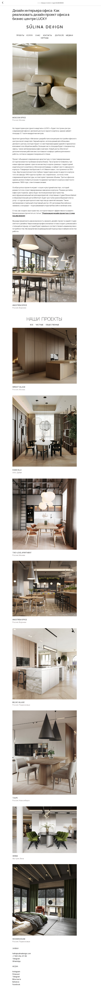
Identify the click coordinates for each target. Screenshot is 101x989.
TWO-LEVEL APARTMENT (30, 543)
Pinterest (24, 953)
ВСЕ (38, 321)
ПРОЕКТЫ (27, 36)
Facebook (24, 964)
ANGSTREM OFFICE (27, 302)
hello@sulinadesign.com (29, 933)
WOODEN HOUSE (26, 918)
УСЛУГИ (36, 36)
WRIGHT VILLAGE (26, 381)
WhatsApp (24, 941)
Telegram (24, 938)
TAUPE (23, 781)
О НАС (44, 36)
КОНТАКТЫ (54, 36)
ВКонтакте (24, 959)
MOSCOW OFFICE (27, 116)
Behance (23, 961)
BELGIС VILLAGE (26, 688)
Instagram (24, 951)
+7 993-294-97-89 (27, 935)
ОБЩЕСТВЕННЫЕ (59, 321)
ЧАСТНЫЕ (46, 321)
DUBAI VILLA (24, 462)
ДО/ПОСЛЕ (66, 36)
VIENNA (23, 838)
